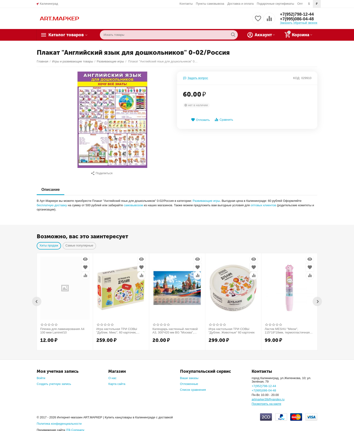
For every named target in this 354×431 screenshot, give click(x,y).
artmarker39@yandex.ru (268, 397)
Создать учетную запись (54, 381)
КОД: (296, 78)
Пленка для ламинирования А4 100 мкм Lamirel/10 (62, 328)
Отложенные (189, 381)
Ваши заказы (189, 375)
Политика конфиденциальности (59, 421)
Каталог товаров (66, 35)
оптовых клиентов (263, 203)
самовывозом (133, 203)
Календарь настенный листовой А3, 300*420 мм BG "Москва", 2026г (175, 328)
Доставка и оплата (240, 3)
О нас (112, 375)
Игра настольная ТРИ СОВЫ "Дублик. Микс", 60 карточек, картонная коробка (116, 328)
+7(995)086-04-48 (297, 19)
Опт (300, 3)
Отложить (200, 120)
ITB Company (75, 427)
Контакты (186, 3)
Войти (41, 375)
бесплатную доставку (52, 203)
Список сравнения (193, 387)
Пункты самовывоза (210, 3)
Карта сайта (116, 381)
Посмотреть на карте (266, 401)
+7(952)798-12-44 (297, 14)
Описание (50, 187)
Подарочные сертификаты (275, 3)
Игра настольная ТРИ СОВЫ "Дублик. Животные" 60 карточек (232, 328)
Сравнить (223, 119)
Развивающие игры (206, 198)
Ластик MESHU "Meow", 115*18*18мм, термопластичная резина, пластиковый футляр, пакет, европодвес (287, 328)
